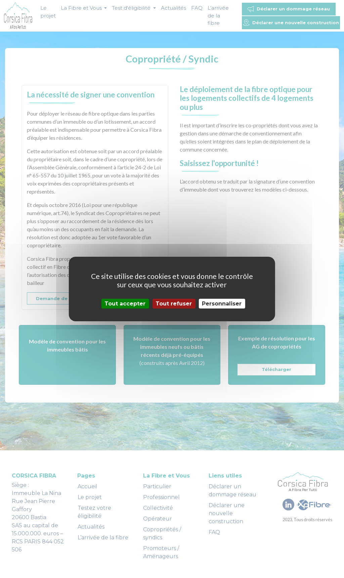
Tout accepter (124, 303)
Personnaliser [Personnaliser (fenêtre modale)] (222, 303)
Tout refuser (174, 303)
